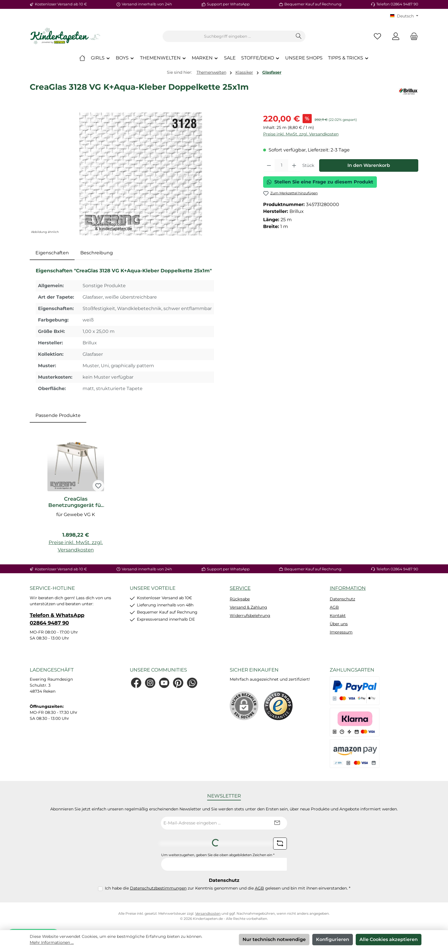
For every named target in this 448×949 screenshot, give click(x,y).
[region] (140, 174)
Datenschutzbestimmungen (158, 888)
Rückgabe (240, 599)
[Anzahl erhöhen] (294, 165)
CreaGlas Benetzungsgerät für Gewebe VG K (75, 502)
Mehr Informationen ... (52, 942)
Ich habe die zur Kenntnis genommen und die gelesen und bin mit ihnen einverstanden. (227, 888)
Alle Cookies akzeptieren (388, 939)
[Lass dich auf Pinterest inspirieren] (178, 682)
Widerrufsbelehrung (250, 615)
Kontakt (338, 615)
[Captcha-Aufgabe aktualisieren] (280, 844)
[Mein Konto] (395, 36)
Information (348, 588)
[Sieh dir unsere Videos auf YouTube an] (164, 682)
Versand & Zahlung (248, 607)
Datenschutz (342, 599)
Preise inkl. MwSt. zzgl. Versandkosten (301, 134)
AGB (334, 607)
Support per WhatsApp (228, 4)
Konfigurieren (332, 939)
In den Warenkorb (368, 165)
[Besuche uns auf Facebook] (136, 682)
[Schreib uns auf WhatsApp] (192, 682)
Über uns (339, 623)
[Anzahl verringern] (269, 165)
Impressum (341, 632)
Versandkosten (208, 913)
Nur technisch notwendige (274, 939)
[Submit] (277, 823)
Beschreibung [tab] (96, 252)
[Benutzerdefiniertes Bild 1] (278, 706)
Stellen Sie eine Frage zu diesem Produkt (320, 182)
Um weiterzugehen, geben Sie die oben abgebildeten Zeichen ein (218, 855)
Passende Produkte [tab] (58, 415)
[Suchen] (298, 36)
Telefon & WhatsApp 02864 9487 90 (57, 619)
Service (240, 588)
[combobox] (227, 36)
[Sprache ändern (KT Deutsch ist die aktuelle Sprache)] (404, 16)
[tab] (52, 253)
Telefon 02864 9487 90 (397, 4)
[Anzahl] (281, 165)
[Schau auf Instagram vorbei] (150, 682)
